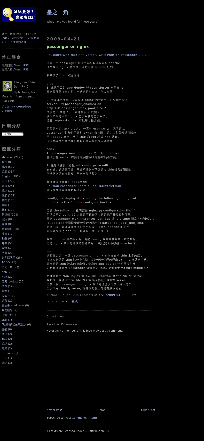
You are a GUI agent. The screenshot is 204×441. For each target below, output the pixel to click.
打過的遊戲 (19, 42)
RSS (26, 65)
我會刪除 (7, 310)
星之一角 (7, 267)
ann (4, 272)
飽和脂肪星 (8, 257)
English (7, 176)
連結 (4, 362)
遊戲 (4, 171)
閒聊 (4, 166)
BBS (4, 358)
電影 (4, 348)
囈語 (4, 219)
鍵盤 (4, 291)
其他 (4, 209)
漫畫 (4, 233)
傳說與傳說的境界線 (14, 324)
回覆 (4, 252)
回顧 (4, 195)
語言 (4, 300)
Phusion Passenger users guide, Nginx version (84, 186)
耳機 (4, 243)
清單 (4, 286)
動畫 (4, 238)
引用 (4, 181)
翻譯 (4, 338)
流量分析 (7, 315)
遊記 (4, 343)
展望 (4, 334)
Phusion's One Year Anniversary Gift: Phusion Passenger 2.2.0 (97, 54)
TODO (6, 262)
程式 (4, 162)
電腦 (4, 186)
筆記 (4, 190)
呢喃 (4, 205)
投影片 (6, 295)
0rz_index (8, 353)
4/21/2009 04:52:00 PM (117, 295)
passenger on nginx (68, 46)
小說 (4, 276)
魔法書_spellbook (13, 305)
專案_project (10, 281)
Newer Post (54, 410)
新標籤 (6, 214)
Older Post (148, 410)
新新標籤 (7, 229)
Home (101, 410)
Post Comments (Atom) (81, 417)
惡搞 (4, 329)
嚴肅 (4, 224)
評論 (4, 319)
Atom (17, 65)
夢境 (4, 248)
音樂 (4, 200)
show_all (7, 157)
